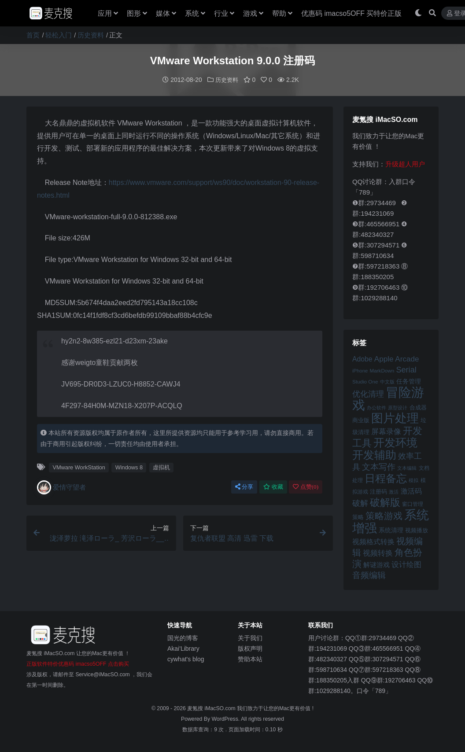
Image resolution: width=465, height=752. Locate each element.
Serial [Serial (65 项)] (406, 369)
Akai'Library (183, 648)
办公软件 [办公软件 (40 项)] (376, 407)
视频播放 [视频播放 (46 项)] (416, 530)
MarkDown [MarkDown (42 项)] (381, 370)
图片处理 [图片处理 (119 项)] (395, 417)
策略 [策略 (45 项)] (358, 517)
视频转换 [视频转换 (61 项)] (378, 553)
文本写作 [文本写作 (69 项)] (378, 466)
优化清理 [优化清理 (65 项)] (368, 393)
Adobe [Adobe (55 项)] (362, 358)
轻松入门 (58, 35)
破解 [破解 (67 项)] (360, 502)
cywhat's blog (185, 658)
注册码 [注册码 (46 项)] (378, 491)
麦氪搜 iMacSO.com (212, 708)
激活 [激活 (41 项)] (394, 491)
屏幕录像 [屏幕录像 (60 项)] (386, 431)
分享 (244, 486)
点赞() (305, 486)
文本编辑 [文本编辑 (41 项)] (407, 467)
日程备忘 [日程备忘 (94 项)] (386, 478)
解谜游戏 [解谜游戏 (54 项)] (376, 564)
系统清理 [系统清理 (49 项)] (391, 529)
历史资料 (91, 35)
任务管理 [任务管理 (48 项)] (408, 381)
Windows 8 (129, 467)
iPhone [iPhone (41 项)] (360, 370)
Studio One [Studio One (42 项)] (365, 381)
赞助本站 (250, 658)
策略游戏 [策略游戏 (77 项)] (383, 515)
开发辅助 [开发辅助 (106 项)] (374, 454)
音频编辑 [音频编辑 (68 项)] (369, 574)
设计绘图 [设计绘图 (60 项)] (406, 564)
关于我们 (250, 637)
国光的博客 (182, 637)
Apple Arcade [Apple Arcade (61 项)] (396, 358)
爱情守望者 (61, 487)
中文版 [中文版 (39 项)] (387, 381)
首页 (33, 35)
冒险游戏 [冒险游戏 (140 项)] (388, 398)
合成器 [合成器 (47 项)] (418, 407)
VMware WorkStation (78, 467)
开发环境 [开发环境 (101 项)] (395, 442)
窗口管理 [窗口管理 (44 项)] (412, 504)
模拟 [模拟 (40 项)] (413, 480)
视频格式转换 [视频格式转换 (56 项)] (373, 541)
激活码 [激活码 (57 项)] (411, 490)
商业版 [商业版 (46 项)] (360, 420)
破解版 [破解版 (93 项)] (385, 502)
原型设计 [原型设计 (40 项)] (397, 407)
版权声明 (250, 648)
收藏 (273, 486)
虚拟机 (161, 467)
